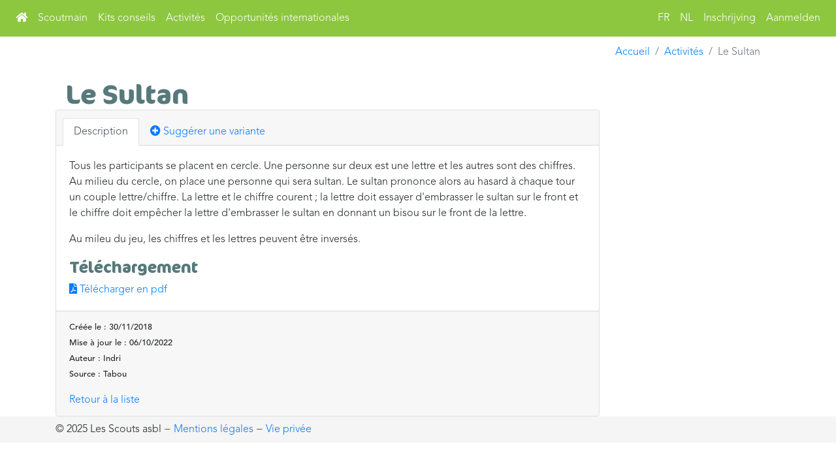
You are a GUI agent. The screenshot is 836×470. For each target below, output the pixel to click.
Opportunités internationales (282, 18)
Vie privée (289, 429)
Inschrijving (729, 18)
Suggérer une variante (207, 131)
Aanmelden (793, 18)
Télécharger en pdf (118, 290)
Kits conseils (126, 18)
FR (663, 18)
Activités (185, 18)
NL (686, 18)
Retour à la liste (104, 400)
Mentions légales (213, 429)
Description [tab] (101, 132)
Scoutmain (63, 18)
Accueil (632, 52)
